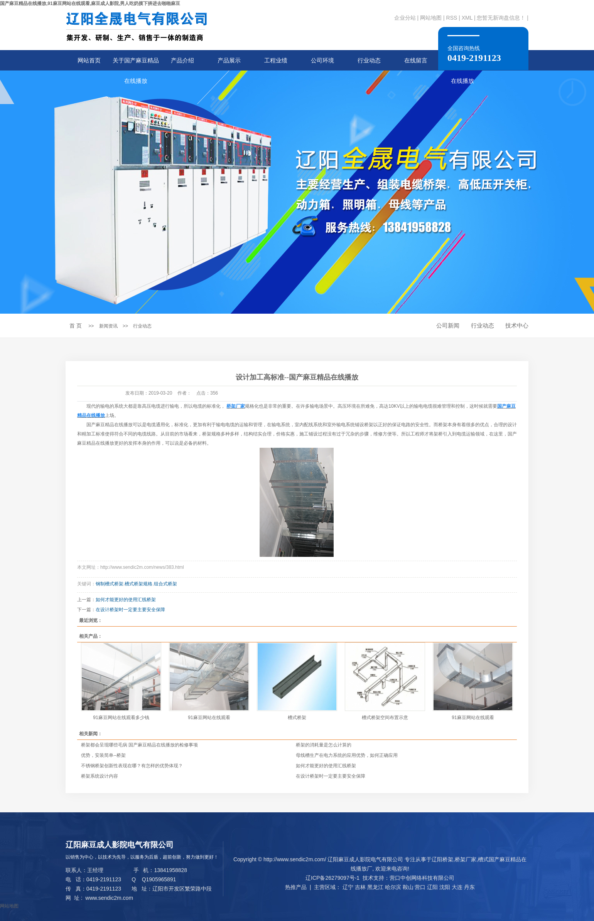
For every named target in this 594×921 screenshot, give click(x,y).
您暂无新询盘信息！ (501, 18)
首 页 (75, 326)
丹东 (469, 887)
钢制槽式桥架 (109, 584)
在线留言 (415, 60)
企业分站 (405, 18)
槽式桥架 (297, 717)
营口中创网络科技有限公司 (422, 878)
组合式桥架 (165, 584)
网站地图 (431, 18)
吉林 (360, 887)
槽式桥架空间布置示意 (385, 717)
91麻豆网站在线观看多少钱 (121, 717)
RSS (451, 18)
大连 (457, 887)
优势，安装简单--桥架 (103, 755)
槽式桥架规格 (138, 584)
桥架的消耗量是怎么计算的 (323, 745)
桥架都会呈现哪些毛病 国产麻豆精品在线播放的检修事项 (139, 745)
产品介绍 (182, 60)
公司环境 (322, 60)
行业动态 (369, 60)
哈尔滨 (393, 887)
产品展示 (229, 60)
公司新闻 (447, 325)
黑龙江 (375, 887)
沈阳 (444, 887)
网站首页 (89, 60)
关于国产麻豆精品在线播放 (136, 64)
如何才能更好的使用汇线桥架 (126, 599)
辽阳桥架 (442, 859)
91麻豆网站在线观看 (209, 717)
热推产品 (296, 887)
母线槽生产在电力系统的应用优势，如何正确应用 (347, 755)
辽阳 (432, 887)
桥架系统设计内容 (99, 776)
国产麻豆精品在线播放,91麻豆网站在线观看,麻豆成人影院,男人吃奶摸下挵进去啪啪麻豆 (90, 3)
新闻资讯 (108, 326)
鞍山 (408, 887)
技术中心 (516, 325)
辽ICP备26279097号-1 (332, 878)
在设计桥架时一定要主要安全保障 (130, 609)
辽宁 (348, 887)
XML (467, 18)
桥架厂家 (465, 859)
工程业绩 (275, 60)
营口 (420, 887)
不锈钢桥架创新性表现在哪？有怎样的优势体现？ (132, 765)
